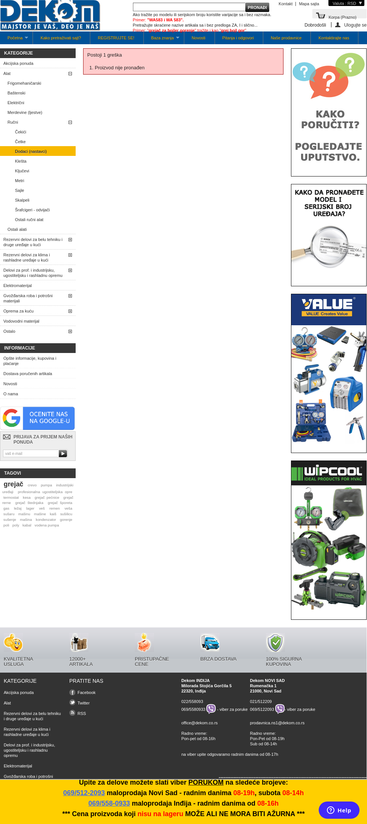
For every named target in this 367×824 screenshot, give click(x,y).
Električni (15, 102)
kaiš (53, 514)
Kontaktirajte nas (333, 38)
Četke (20, 141)
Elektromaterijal (17, 285)
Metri (19, 180)
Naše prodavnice (286, 38)
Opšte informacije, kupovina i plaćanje (29, 361)
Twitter (84, 703)
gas (6, 508)
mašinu (24, 514)
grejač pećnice (47, 497)
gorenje (66, 519)
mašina (26, 519)
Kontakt (285, 3)
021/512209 (261, 701)
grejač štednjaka (29, 503)
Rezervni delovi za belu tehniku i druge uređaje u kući (33, 242)
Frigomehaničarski (24, 83)
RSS (82, 713)
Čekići (20, 132)
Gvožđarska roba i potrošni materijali (27, 298)
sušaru (9, 514)
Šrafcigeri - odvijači (32, 210)
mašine (40, 514)
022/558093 (192, 701)
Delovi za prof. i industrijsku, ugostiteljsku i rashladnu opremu (33, 273)
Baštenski (16, 93)
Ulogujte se (355, 24)
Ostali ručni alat (29, 219)
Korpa (342, 16)
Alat (6, 73)
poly (15, 525)
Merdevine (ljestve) (24, 112)
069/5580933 (193, 709)
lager (30, 508)
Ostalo (9, 331)
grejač (13, 484)
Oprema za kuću (18, 311)
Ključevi (22, 171)
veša (68, 508)
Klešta (21, 161)
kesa (27, 497)
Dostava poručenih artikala (27, 373)
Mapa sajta (309, 3)
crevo (32, 485)
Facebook (86, 692)
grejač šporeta (60, 503)
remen (54, 508)
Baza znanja (161, 40)
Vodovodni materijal (21, 321)
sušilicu (66, 514)
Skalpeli (22, 200)
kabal (26, 525)
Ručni (12, 122)
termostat (11, 497)
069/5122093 (262, 709)
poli (6, 525)
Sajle (19, 190)
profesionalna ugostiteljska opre (45, 492)
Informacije (19, 348)
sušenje (9, 519)
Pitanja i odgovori (238, 38)
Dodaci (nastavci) (31, 151)
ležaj (17, 508)
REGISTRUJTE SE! (116, 38)
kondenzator (46, 519)
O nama (10, 394)
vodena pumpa (46, 525)
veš (42, 508)
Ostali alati (17, 229)
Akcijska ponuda (18, 63)
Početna (14, 40)
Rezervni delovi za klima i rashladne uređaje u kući (26, 257)
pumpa (46, 485)
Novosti (199, 38)
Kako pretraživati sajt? (60, 38)
